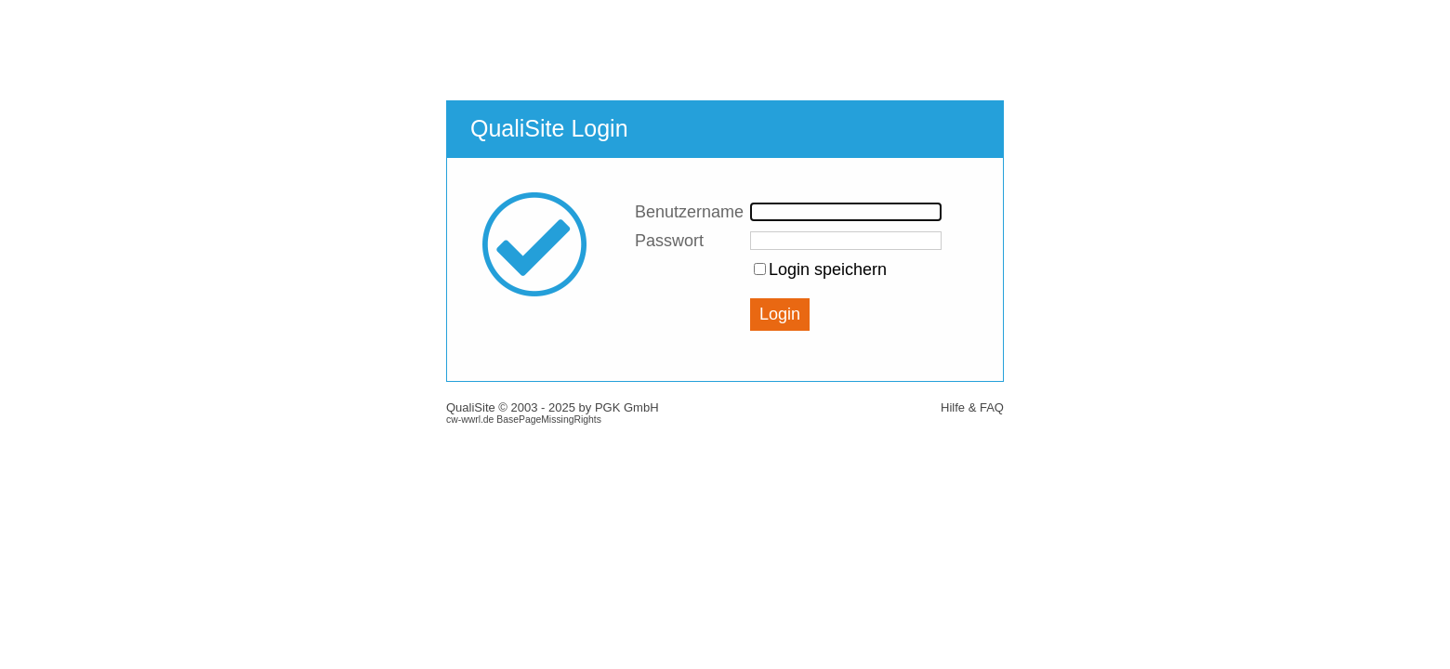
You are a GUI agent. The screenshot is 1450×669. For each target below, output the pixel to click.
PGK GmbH (627, 407)
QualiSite (470, 407)
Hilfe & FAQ (972, 407)
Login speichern (828, 269)
